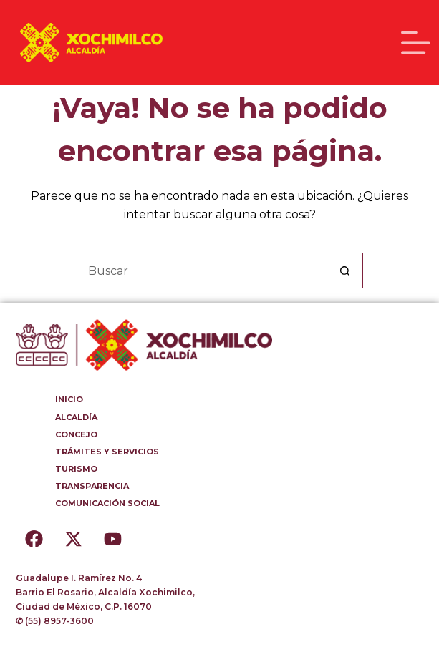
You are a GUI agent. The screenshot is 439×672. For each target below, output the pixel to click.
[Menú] (415, 42)
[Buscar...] (202, 270)
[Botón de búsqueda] (345, 270)
